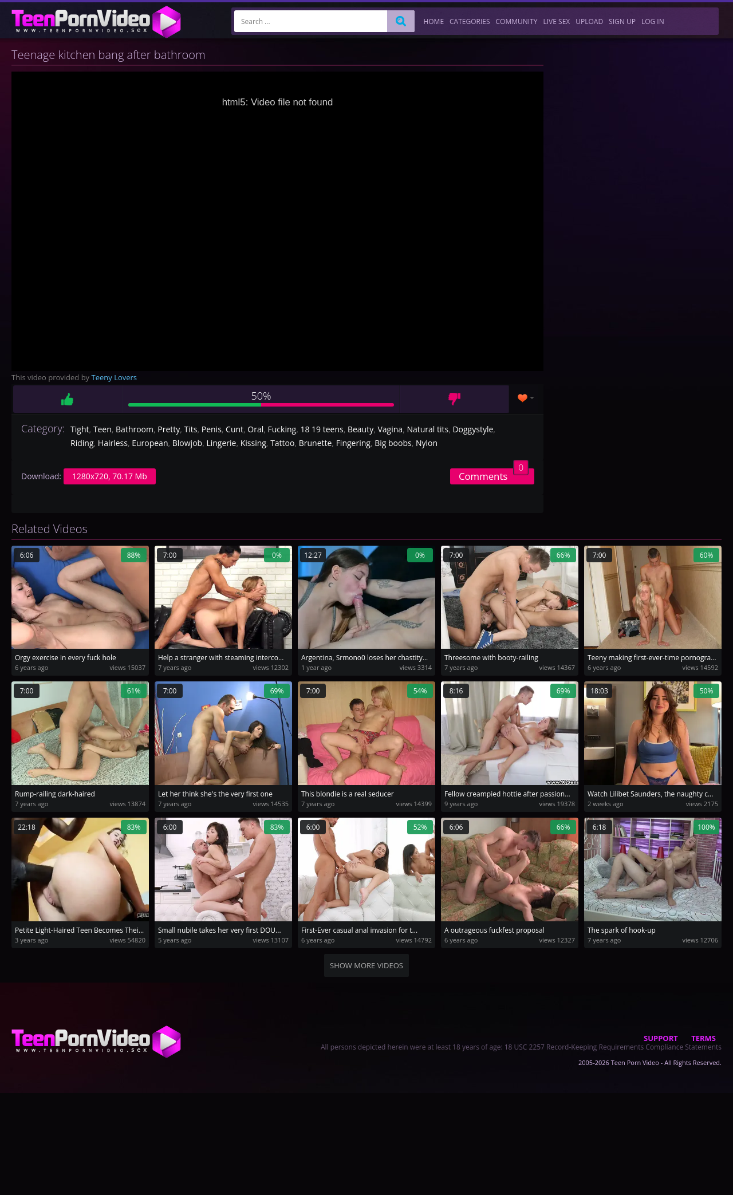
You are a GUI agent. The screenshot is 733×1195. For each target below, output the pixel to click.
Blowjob (187, 442)
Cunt (234, 429)
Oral (255, 429)
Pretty (168, 429)
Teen (102, 429)
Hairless (113, 442)
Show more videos (366, 965)
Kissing (253, 442)
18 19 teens (321, 429)
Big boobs (393, 442)
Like (67, 399)
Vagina (390, 429)
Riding (81, 442)
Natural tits (427, 429)
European (150, 442)
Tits (191, 429)
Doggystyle (472, 429)
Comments (494, 475)
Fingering (353, 442)
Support (661, 1038)
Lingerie (221, 442)
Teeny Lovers (114, 377)
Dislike (454, 399)
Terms (703, 1038)
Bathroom (134, 429)
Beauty (360, 429)
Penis (212, 429)
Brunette (315, 442)
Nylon (427, 442)
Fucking (282, 429)
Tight (79, 429)
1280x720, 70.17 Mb (109, 476)
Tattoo (282, 442)
